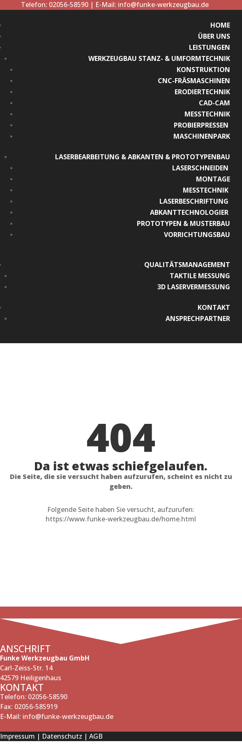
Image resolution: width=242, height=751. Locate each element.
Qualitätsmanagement (187, 264)
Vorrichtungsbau (197, 234)
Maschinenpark (201, 136)
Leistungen (209, 47)
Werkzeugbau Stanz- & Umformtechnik (159, 58)
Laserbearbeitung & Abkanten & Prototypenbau (142, 156)
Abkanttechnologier (190, 212)
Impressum (17, 736)
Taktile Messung (200, 275)
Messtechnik (207, 114)
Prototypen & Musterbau (183, 223)
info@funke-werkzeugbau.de (163, 4)
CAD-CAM (214, 102)
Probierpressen (202, 125)
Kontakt (214, 307)
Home (220, 25)
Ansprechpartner (198, 318)
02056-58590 (67, 4)
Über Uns (214, 36)
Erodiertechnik (202, 91)
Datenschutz (62, 736)
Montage (213, 179)
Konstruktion (203, 69)
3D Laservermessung (193, 286)
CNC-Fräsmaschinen (194, 80)
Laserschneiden (201, 167)
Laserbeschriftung (194, 201)
